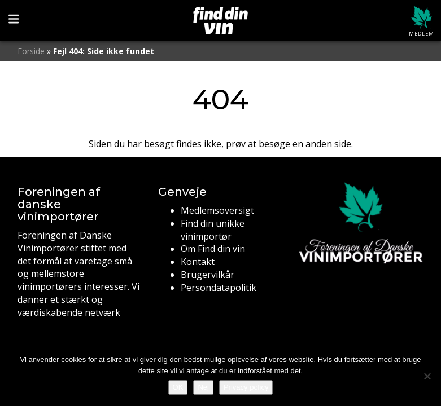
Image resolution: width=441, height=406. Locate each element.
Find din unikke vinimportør (212, 229)
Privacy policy (246, 387)
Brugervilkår (207, 274)
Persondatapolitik (218, 287)
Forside (31, 51)
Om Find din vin (213, 248)
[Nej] (427, 376)
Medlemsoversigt (217, 210)
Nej (203, 387)
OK (178, 387)
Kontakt (198, 261)
